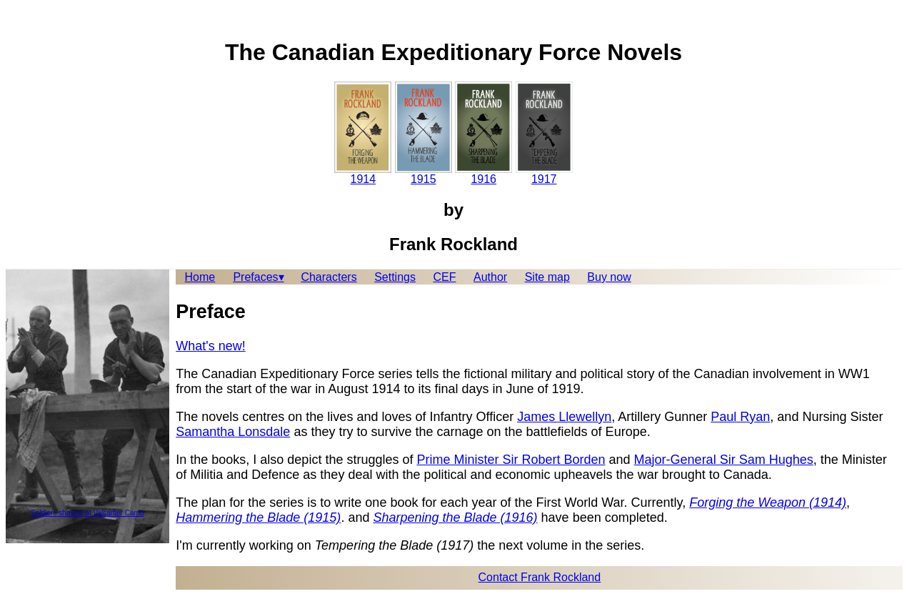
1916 (483, 133)
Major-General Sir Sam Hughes (723, 459)
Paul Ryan (740, 417)
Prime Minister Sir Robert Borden (510, 459)
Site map (547, 277)
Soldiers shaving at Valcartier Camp (87, 513)
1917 (544, 133)
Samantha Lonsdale (233, 432)
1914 (362, 133)
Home (200, 277)
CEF (444, 277)
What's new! (210, 346)
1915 (423, 133)
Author (490, 277)
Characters (328, 277)
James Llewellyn (564, 417)
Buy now (609, 277)
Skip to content (43, 17)
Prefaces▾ (258, 277)
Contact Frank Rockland (539, 577)
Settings (395, 277)
